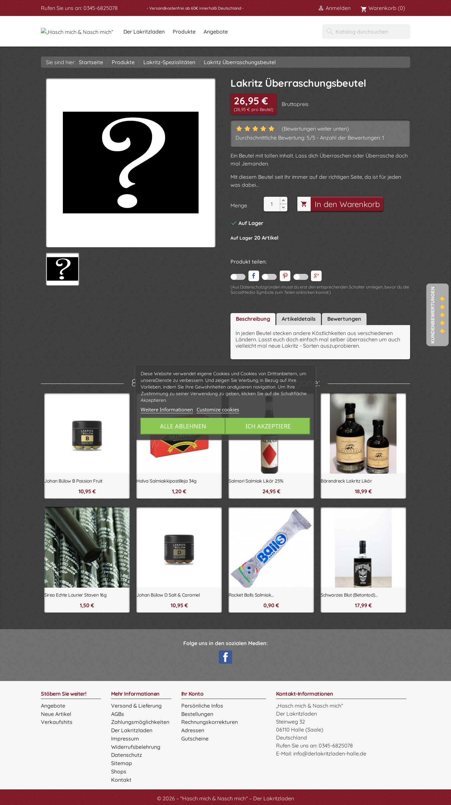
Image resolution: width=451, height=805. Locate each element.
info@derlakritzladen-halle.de (329, 753)
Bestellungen (197, 713)
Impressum (125, 737)
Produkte (222, 31)
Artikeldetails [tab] (299, 318)
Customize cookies (218, 409)
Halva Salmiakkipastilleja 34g (166, 481)
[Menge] (272, 204)
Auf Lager (241, 238)
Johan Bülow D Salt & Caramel (168, 595)
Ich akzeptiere (268, 426)
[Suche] (366, 31)
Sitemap (121, 761)
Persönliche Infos (202, 705)
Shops (118, 769)
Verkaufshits (56, 721)
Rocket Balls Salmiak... (251, 595)
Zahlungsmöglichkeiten (139, 721)
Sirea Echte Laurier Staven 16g (75, 595)
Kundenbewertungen (432, 315)
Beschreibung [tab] (253, 318)
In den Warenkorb (339, 204)
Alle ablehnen (182, 426)
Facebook (225, 657)
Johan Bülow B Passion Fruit (73, 481)
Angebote (254, 31)
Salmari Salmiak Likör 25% (255, 481)
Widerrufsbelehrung (135, 745)
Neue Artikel (56, 713)
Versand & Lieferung (136, 705)
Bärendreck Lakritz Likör (346, 481)
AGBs (117, 713)
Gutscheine (194, 737)
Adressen (192, 729)
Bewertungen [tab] (344, 318)
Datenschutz (126, 753)
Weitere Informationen (167, 409)
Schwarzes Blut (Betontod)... (349, 595)
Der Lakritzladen (182, 31)
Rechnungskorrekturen (209, 721)
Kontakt (121, 777)
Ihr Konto (192, 693)
